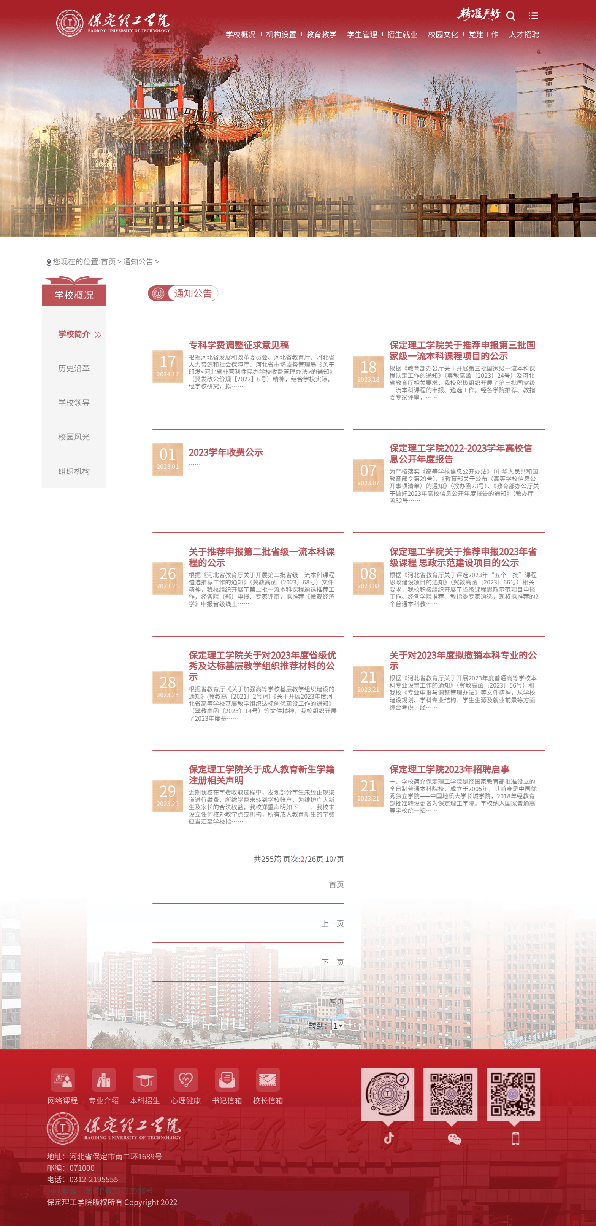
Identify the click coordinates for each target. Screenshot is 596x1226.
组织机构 (51, 471)
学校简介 (51, 334)
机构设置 (281, 36)
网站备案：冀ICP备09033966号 (77, 1190)
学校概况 (240, 36)
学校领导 (51, 402)
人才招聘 (524, 36)
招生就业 (402, 36)
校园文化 (443, 36)
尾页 (359, 1001)
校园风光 (51, 437)
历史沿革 (51, 368)
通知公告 (115, 261)
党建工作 (483, 36)
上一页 (355, 923)
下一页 (355, 962)
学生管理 (362, 36)
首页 (86, 261)
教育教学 (321, 36)
